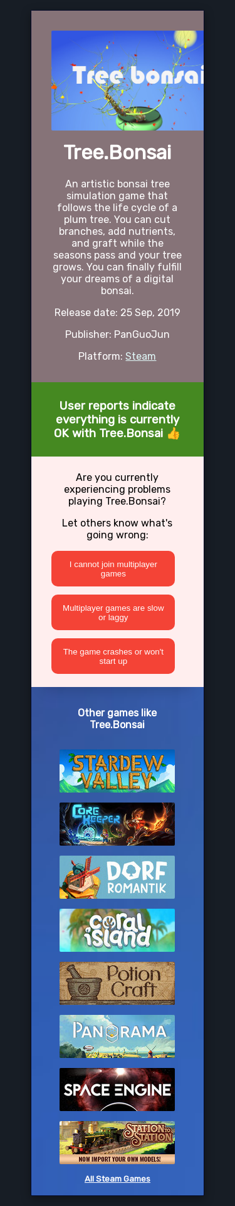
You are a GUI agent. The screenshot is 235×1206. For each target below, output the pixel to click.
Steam (140, 356)
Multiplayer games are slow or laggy (113, 612)
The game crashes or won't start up (113, 656)
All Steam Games (117, 1179)
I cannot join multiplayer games (113, 569)
